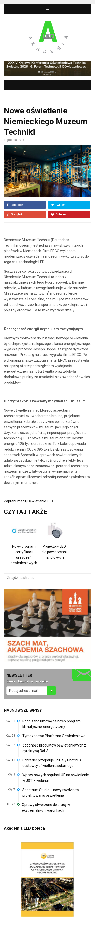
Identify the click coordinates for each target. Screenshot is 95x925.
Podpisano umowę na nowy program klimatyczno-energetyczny (51, 724)
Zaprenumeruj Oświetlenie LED (28, 501)
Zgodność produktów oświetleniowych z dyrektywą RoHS (54, 748)
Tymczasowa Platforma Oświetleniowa (53, 736)
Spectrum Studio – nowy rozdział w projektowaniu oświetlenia (50, 792)
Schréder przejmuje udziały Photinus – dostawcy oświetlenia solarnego (53, 763)
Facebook (15, 205)
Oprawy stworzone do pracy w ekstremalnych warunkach (46, 807)
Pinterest (59, 214)
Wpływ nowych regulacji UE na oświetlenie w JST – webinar (55, 778)
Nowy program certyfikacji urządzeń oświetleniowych (24, 547)
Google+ (14, 214)
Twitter (58, 205)
